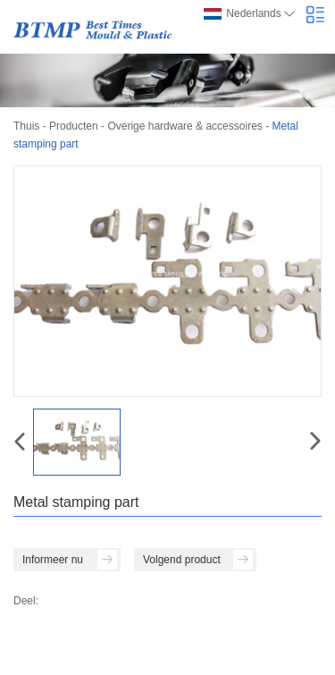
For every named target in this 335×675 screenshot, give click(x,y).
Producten (73, 126)
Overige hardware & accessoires (184, 126)
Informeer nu (69, 560)
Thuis (26, 126)
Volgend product (198, 560)
